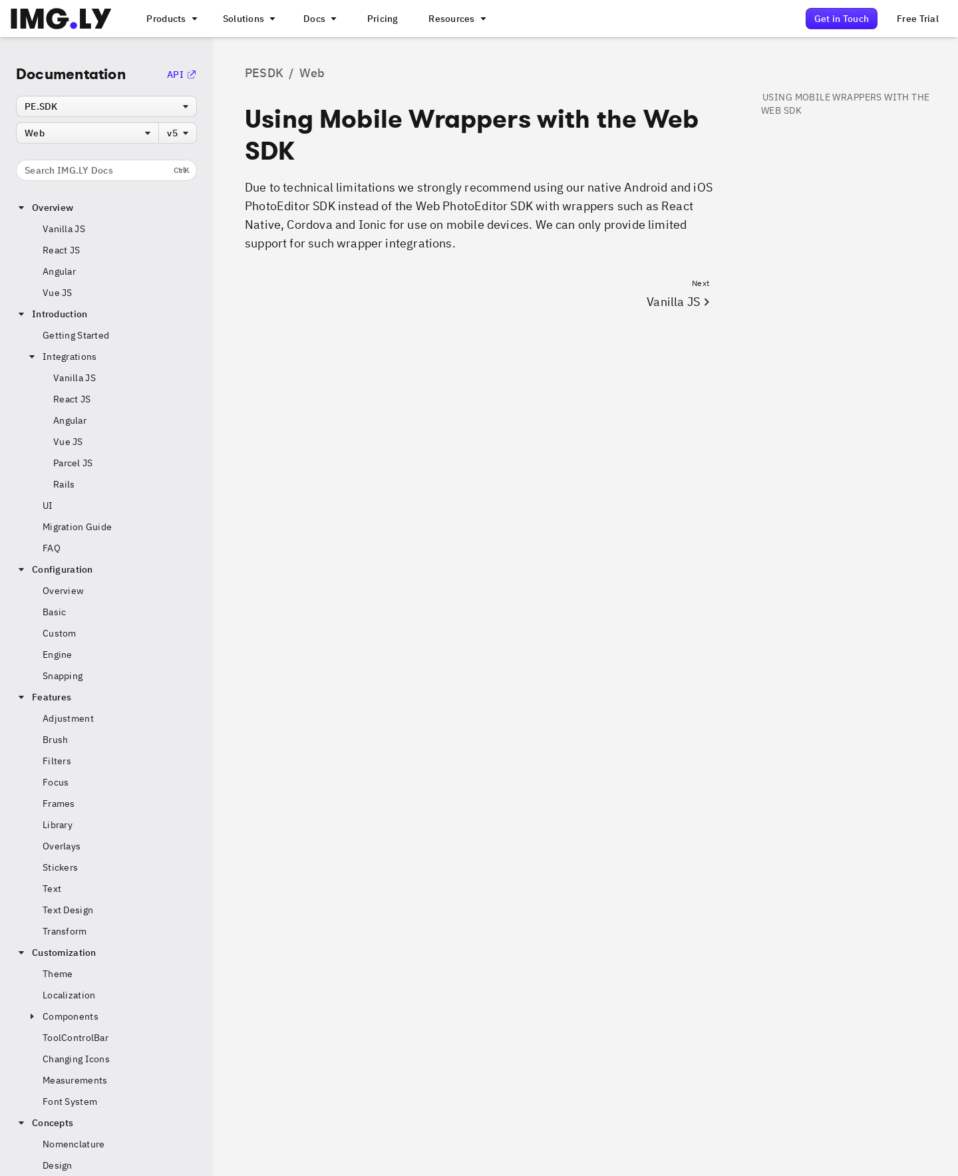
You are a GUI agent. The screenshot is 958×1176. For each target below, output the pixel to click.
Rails (64, 484)
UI (48, 506)
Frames (59, 803)
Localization (69, 995)
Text (52, 889)
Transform (65, 931)
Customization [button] (56, 952)
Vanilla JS (64, 229)
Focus (56, 782)
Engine (58, 655)
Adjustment (68, 718)
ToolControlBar (75, 1038)
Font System (70, 1101)
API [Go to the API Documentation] (182, 74)
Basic (54, 612)
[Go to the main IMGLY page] (61, 19)
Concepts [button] (44, 1123)
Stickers (60, 867)
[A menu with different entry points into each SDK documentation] (318, 18)
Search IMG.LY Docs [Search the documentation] (107, 170)
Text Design (68, 910)
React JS (61, 250)
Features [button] (43, 697)
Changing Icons (76, 1059)
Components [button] (62, 1016)
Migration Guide (77, 527)
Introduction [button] (51, 314)
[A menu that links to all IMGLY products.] (170, 18)
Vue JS (58, 293)
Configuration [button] (54, 569)
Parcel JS (73, 463)
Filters (57, 761)
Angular (59, 271)
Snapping (62, 676)
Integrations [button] (61, 357)
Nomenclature (73, 1144)
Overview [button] (44, 208)
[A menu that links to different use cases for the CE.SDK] (248, 18)
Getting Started (76, 335)
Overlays (61, 846)
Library (58, 825)
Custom (60, 633)
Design (58, 1165)
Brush (55, 740)
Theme (58, 974)
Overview (63, 591)
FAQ (52, 548)
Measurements (75, 1080)
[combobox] (106, 106)
